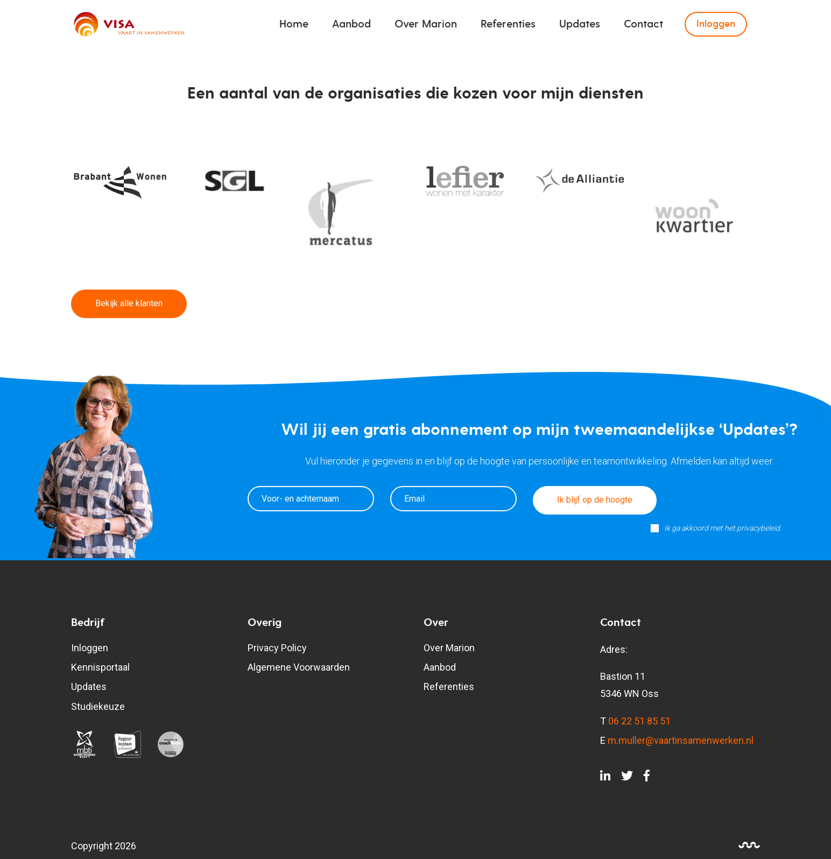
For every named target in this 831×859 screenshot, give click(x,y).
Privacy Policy (277, 647)
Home (293, 24)
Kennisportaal (100, 667)
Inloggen (715, 24)
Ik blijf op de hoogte (594, 500)
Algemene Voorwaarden (299, 667)
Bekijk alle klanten (129, 303)
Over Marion (426, 24)
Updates (579, 24)
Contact (643, 24)
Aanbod (351, 24)
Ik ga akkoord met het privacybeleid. (722, 528)
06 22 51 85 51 (639, 721)
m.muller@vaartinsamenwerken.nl (680, 740)
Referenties (508, 24)
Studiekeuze (98, 706)
